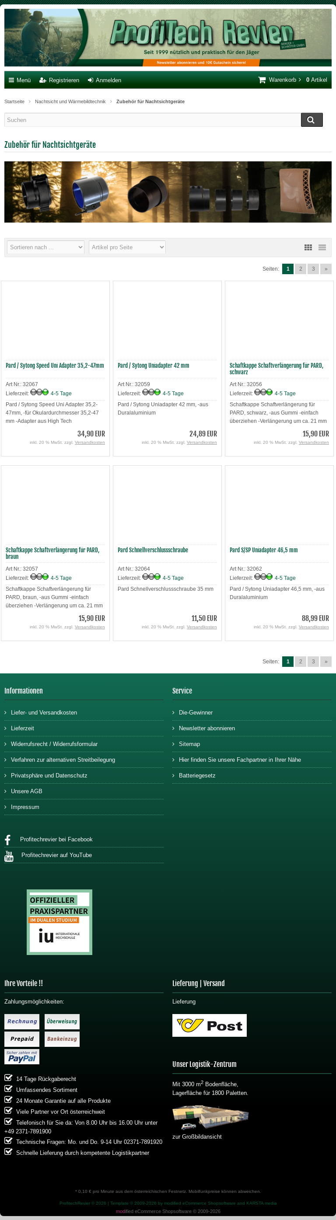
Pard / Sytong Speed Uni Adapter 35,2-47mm (55, 365)
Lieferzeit (19, 728)
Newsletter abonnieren (203, 728)
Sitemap (186, 743)
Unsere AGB (23, 791)
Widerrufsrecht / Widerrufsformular (51, 743)
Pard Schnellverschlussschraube (153, 550)
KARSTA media (261, 1203)
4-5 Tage (61, 393)
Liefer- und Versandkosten (40, 712)
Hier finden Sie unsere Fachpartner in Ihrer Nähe (236, 759)
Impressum (21, 806)
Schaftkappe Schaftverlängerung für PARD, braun (52, 553)
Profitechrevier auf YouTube (48, 856)
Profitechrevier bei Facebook (48, 840)
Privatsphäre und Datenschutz (46, 775)
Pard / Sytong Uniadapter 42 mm (153, 365)
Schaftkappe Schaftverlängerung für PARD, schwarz (276, 369)
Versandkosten (90, 442)
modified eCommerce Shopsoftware (200, 1203)
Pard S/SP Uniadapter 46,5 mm (264, 550)
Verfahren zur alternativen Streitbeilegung (59, 759)
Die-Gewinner (192, 712)
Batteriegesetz (194, 775)
